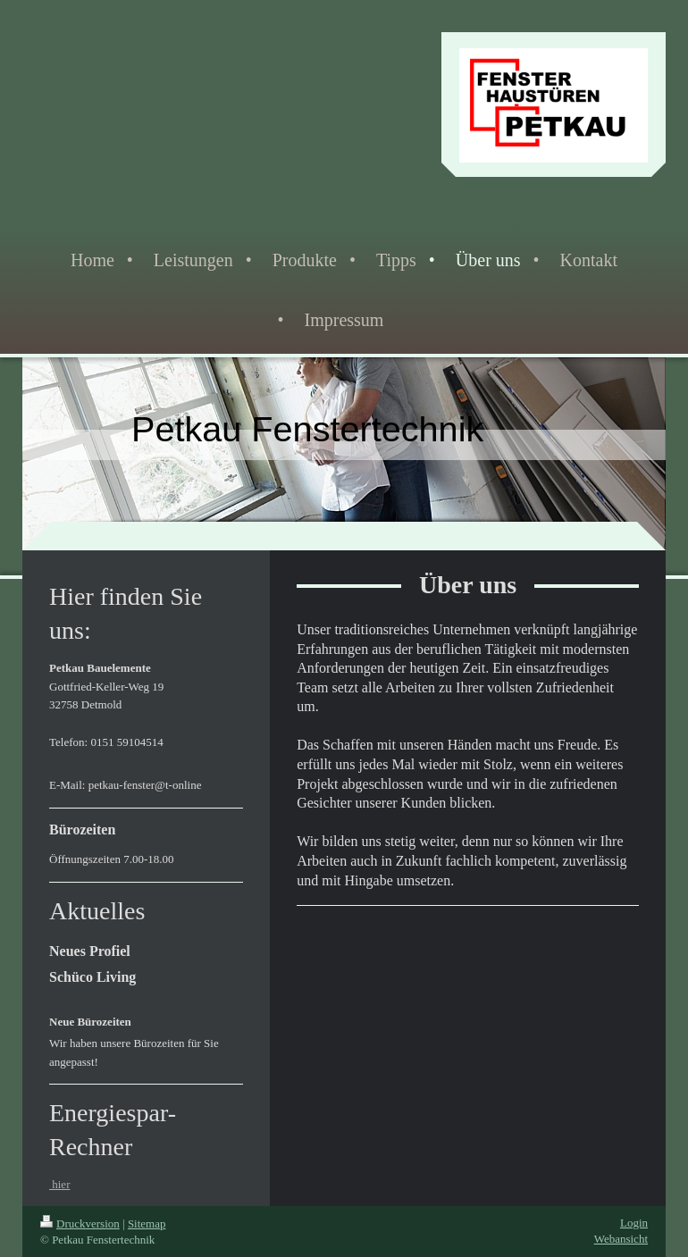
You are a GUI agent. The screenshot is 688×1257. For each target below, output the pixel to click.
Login (634, 1222)
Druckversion (80, 1223)
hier (59, 1184)
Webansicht (621, 1238)
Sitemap (147, 1223)
